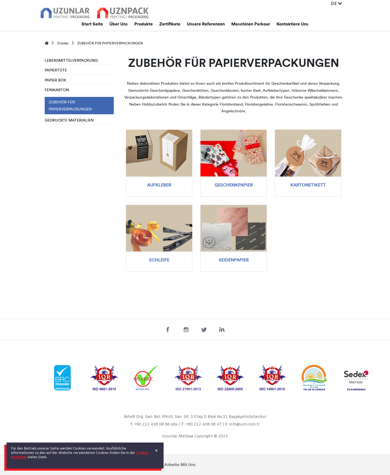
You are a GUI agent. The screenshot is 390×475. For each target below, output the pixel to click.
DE (336, 4)
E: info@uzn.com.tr (242, 424)
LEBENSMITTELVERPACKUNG (71, 61)
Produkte (143, 24)
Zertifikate (169, 24)
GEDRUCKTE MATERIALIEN (69, 121)
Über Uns (118, 24)
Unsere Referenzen (206, 24)
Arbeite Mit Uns (180, 465)
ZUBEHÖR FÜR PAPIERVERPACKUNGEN (110, 43)
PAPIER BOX (55, 80)
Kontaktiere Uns (292, 24)
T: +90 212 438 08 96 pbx (154, 424)
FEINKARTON (57, 90)
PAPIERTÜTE (56, 70)
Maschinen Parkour (250, 24)
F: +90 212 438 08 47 (201, 424)
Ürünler (63, 43)
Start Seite (92, 24)
